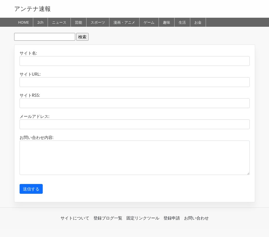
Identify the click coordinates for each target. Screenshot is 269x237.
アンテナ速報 (32, 8)
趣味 (166, 22)
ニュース (59, 22)
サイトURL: (30, 74)
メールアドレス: (34, 116)
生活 (182, 22)
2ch (40, 22)
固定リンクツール (142, 218)
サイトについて (74, 218)
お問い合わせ (196, 218)
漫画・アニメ (124, 22)
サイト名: (28, 53)
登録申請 (171, 218)
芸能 (78, 22)
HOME (23, 22)
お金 (198, 22)
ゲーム (149, 22)
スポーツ (98, 22)
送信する (31, 189)
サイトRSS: (30, 95)
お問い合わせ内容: (37, 137)
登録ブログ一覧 (107, 218)
